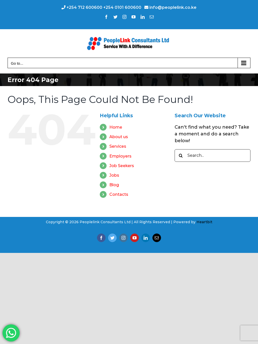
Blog (114, 184)
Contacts (118, 194)
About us (118, 136)
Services (117, 146)
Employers (120, 156)
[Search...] (212, 155)
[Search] (181, 155)
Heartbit (204, 222)
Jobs (114, 175)
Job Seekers (121, 165)
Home (115, 127)
